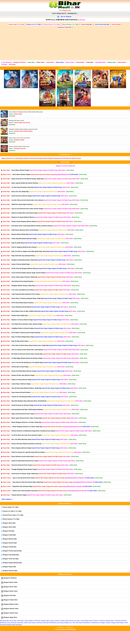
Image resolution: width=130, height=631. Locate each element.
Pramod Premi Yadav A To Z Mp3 (12, 515)
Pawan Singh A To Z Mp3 (9, 507)
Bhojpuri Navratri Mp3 (9, 543)
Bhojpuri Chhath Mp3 (8, 547)
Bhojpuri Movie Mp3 (8, 523)
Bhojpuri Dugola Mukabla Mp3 (11, 563)
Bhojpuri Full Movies (9, 578)
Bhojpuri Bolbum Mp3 (9, 539)
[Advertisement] (65, 44)
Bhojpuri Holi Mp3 (7, 531)
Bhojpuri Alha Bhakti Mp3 (10, 555)
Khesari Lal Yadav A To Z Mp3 (11, 511)
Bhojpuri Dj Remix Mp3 (9, 571)
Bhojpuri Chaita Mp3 (8, 535)
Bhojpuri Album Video (9, 591)
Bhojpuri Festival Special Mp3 (11, 551)
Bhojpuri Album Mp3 (8, 527)
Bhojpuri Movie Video (9, 587)
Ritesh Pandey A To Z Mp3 (10, 519)
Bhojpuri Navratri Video (9, 608)
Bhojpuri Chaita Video (9, 600)
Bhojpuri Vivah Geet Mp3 (9, 559)
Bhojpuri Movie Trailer (9, 582)
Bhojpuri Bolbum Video (9, 604)
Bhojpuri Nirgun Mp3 (8, 567)
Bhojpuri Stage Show (9, 617)
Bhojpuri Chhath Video (9, 613)
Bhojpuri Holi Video (8, 595)
